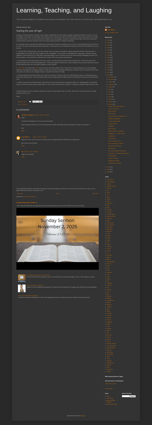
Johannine (109, 272)
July (110, 89)
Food (108, 242)
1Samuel (109, 188)
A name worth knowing (114, 121)
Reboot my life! (112, 111)
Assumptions (111, 136)
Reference (109, 335)
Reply (22, 131)
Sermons (109, 350)
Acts (108, 195)
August (111, 87)
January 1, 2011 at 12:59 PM (41, 115)
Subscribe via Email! (112, 404)
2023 (108, 45)
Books (108, 207)
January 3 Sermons (113, 158)
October (111, 82)
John (108, 274)
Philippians (109, 322)
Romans (109, 339)
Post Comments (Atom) (29, 196)
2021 (108, 50)
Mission (109, 302)
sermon (108, 341)
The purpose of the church (114, 146)
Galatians (109, 246)
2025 (108, 40)
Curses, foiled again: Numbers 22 (35, 285)
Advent (108, 199)
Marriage (109, 296)
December (111, 77)
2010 (108, 167)
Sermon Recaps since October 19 (26, 202)
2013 (108, 70)
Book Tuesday (111, 113)
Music (108, 309)
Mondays (109, 307)
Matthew (109, 298)
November (111, 79)
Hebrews (109, 257)
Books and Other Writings (111, 401)
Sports (108, 356)
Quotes (108, 330)
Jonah (108, 276)
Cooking (109, 212)
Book (108, 205)
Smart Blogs (110, 352)
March (110, 99)
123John (109, 184)
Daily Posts (109, 218)
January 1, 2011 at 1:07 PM (39, 137)
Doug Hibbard (25, 137)
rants (108, 333)
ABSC (37, 68)
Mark (108, 294)
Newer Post (20, 193)
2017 (108, 60)
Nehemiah (109, 313)
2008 (108, 172)
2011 (108, 75)
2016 (108, 62)
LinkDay (109, 289)
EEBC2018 (109, 229)
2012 (108, 72)
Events (108, 233)
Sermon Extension (111, 345)
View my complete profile (111, 32)
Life (108, 287)
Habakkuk (109, 255)
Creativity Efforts (111, 216)
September (111, 84)
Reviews (109, 337)
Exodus (108, 235)
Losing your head (112, 123)
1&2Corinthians (111, 182)
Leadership (109, 283)
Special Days (110, 354)
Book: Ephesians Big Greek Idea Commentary (38, 275)
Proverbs (109, 328)
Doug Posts (109, 227)
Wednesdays (110, 369)
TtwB (108, 367)
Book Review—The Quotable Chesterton (118, 153)
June (110, 92)
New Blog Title (112, 156)
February (111, 101)
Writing (109, 371)
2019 (108, 55)
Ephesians (109, 231)
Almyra (109, 201)
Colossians (109, 210)
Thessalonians (110, 363)
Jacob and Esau (112, 138)
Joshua (108, 279)
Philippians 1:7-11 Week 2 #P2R (116, 133)
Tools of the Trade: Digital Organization (28, 295)
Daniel (108, 220)
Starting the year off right (114, 163)
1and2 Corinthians (111, 186)
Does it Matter (110, 225)
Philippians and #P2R (113, 160)
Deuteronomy (110, 223)
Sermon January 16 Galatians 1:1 (116, 131)
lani (22, 151)
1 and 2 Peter (110, 179)
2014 (108, 67)
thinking (109, 365)
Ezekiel (108, 238)
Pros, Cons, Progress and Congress (117, 151)
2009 (108, 169)
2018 (108, 57)
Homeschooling (111, 261)
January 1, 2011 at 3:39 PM (31, 151)
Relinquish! (111, 126)
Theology (109, 361)
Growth (109, 251)
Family (108, 240)
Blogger (83, 415)
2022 (108, 47)
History (108, 259)
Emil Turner (21, 68)
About (108, 192)
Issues (108, 268)
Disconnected (111, 148)
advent (108, 197)
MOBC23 (109, 304)
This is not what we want (114, 141)
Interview (109, 263)
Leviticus (109, 285)
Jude (108, 281)
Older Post (95, 193)
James (108, 270)
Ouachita (109, 317)
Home (57, 193)
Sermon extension (111, 343)
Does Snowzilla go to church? (115, 143)
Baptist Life (110, 203)
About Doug (110, 398)
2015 (108, 65)
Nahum (108, 311)
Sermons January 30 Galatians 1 (116, 106)
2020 (108, 52)
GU (107, 253)
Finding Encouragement (114, 118)
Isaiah (108, 266)
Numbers (109, 315)
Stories (108, 358)
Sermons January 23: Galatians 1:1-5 (117, 116)
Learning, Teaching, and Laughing (64, 10)
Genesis (109, 248)
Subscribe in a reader (110, 383)
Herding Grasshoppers (27, 115)
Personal (109, 320)
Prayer (108, 326)
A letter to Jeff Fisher (113, 109)
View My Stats (109, 388)
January (111, 104)
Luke (108, 291)
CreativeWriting (111, 214)
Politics (108, 324)
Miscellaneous (24, 104)
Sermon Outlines (111, 348)
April (110, 96)
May (110, 94)
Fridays (108, 244)
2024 (108, 42)
